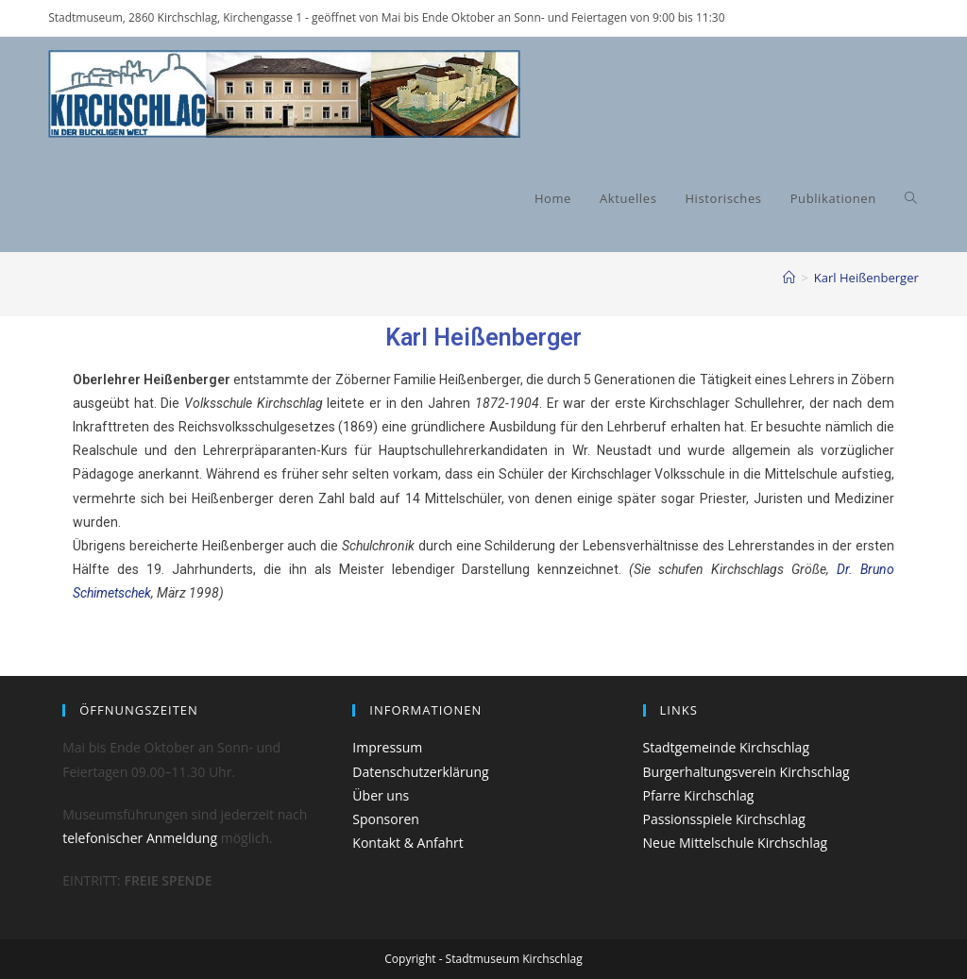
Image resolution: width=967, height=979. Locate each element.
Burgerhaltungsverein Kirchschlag (746, 772)
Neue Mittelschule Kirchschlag (735, 843)
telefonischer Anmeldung (139, 838)
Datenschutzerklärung (420, 772)
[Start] (789, 277)
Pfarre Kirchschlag (699, 795)
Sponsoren (385, 819)
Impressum (387, 747)
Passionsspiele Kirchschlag (724, 819)
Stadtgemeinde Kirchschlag (726, 747)
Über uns (380, 795)
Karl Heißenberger (866, 277)
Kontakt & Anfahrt (407, 843)
